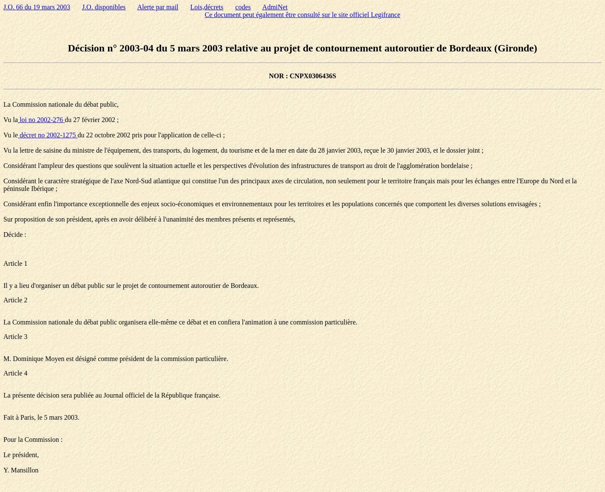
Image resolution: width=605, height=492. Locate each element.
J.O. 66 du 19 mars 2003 (36, 7)
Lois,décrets (207, 7)
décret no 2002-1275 (47, 135)
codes (242, 7)
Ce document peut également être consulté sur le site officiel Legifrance (302, 14)
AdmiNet (275, 7)
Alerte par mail (158, 7)
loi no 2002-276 (41, 119)
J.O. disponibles (104, 7)
